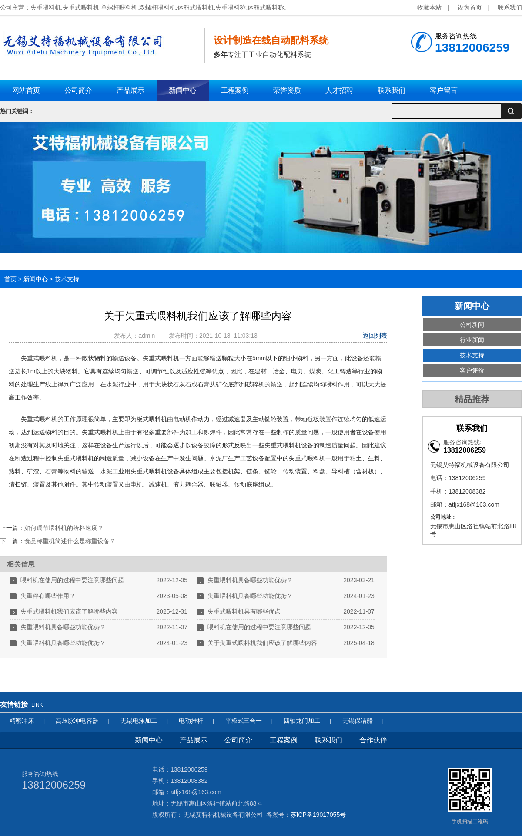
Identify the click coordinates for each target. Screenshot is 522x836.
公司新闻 (472, 324)
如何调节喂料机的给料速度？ (64, 527)
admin (148, 335)
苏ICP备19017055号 (318, 814)
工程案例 (284, 740)
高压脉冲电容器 (77, 720)
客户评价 (472, 370)
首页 (10, 278)
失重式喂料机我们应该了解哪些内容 (69, 611)
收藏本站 (429, 7)
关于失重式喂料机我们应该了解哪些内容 (262, 642)
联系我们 (510, 7)
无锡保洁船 (357, 720)
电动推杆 (191, 720)
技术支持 (67, 278)
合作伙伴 (373, 740)
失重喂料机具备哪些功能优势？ (250, 580)
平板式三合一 (243, 720)
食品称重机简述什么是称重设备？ (70, 540)
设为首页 (470, 7)
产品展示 (193, 740)
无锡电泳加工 (138, 720)
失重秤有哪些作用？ (47, 595)
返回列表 (375, 335)
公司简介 (238, 740)
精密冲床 (22, 720)
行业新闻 (472, 339)
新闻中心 (35, 278)
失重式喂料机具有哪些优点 (244, 611)
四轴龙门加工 (302, 720)
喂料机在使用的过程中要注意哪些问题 (72, 580)
